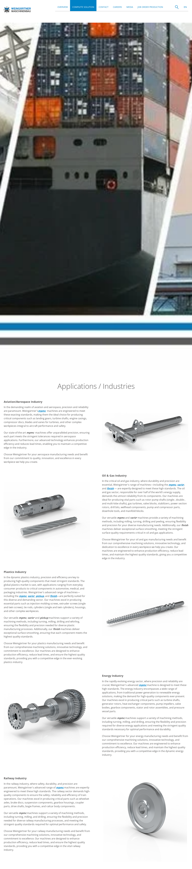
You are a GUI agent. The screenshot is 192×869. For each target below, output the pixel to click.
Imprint (19, 858)
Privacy (35, 858)
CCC (48, 858)
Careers (117, 7)
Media (129, 7)
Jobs (6, 858)
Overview (62, 7)
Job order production (150, 7)
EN (185, 7)
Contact (103, 7)
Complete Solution (83, 7)
